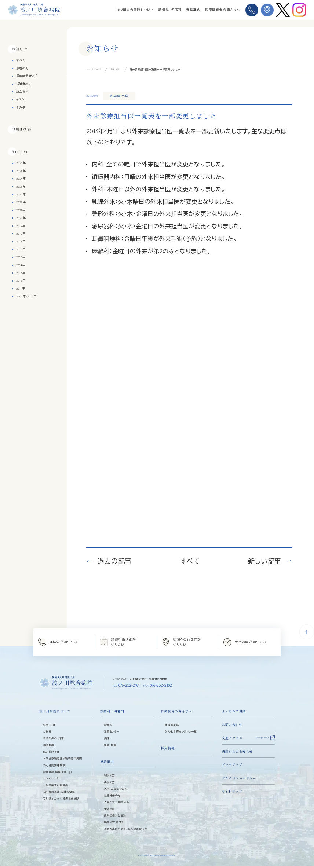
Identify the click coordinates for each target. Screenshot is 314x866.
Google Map (262, 737)
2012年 (20, 280)
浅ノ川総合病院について (135, 10)
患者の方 (22, 68)
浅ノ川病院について (54, 711)
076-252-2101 (126, 685)
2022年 (21, 202)
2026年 (21, 194)
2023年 (21, 163)
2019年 (20, 225)
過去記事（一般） (119, 96)
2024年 (21, 170)
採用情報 (168, 748)
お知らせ (115, 69)
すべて (20, 60)
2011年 (20, 288)
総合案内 (22, 91)
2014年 (20, 265)
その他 (20, 107)
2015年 (20, 257)
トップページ (94, 69)
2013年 (20, 272)
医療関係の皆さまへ (176, 711)
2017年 (20, 241)
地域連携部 (21, 128)
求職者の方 (24, 83)
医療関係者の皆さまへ (222, 10)
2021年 (20, 210)
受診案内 (193, 10)
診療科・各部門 (170, 10)
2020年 (21, 218)
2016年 (20, 249)
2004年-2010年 (26, 296)
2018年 (20, 233)
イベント (21, 99)
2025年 (21, 186)
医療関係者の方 (27, 76)
